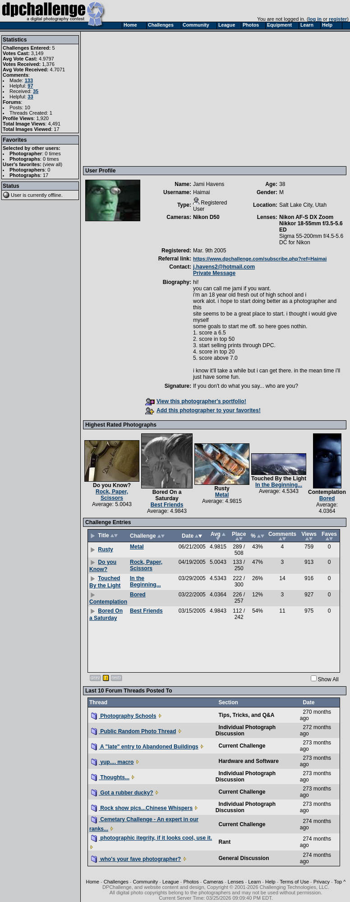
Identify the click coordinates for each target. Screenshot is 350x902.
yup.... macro (112, 762)
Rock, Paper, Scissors (112, 494)
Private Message (214, 273)
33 (30, 96)
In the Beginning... (278, 485)
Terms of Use (294, 881)
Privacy (321, 881)
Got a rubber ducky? (122, 793)
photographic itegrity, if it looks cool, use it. (151, 838)
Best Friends (167, 505)
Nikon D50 (206, 217)
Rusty (221, 488)
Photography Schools (123, 716)
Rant (224, 842)
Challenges (116, 881)
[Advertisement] (215, 98)
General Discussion (243, 858)
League (170, 881)
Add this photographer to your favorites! (203, 410)
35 (35, 91)
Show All (328, 679)
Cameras (213, 881)
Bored (327, 498)
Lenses (236, 881)
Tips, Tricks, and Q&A (246, 715)
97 (30, 85)
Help (270, 881)
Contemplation (327, 492)
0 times (52, 153)
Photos (190, 881)
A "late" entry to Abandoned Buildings (144, 747)
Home (92, 881)
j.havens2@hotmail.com (224, 267)
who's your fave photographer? (136, 859)
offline (54, 195)
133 (29, 80)
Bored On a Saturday (167, 495)
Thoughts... (110, 777)
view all (53, 164)
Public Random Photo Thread (133, 731)
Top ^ (339, 881)
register (338, 19)
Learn (254, 881)
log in (315, 19)
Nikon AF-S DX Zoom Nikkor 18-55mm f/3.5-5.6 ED (311, 223)
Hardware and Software (248, 761)
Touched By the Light (278, 478)
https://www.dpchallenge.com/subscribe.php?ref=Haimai (260, 258)
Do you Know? (112, 485)
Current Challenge (241, 746)
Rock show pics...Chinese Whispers (142, 808)
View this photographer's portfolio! (195, 401)
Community (145, 881)
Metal (222, 495)
